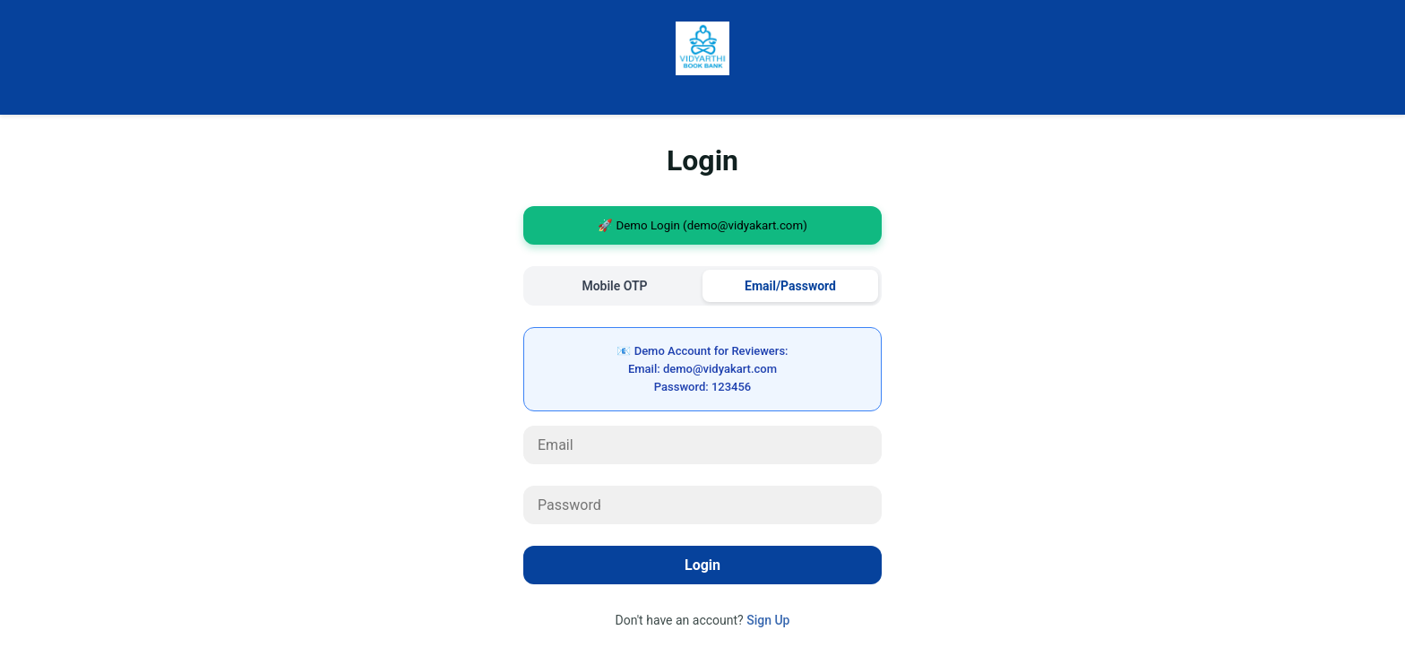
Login (702, 565)
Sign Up (767, 620)
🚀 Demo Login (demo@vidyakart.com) (702, 225)
